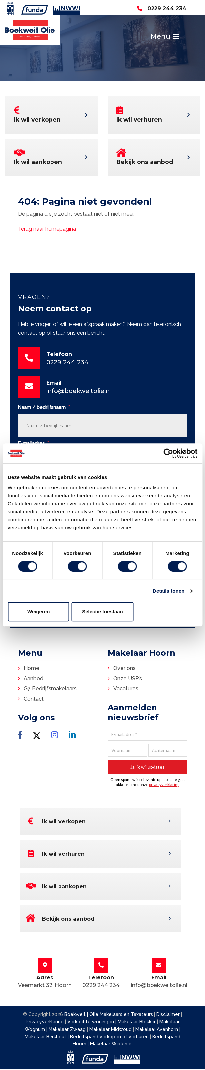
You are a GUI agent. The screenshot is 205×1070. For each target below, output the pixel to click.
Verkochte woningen (91, 1023)
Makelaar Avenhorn (157, 1030)
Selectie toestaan (102, 611)
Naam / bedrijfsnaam (44, 409)
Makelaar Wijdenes (111, 1045)
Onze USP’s (127, 680)
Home (31, 670)
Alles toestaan (166, 611)
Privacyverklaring (45, 1023)
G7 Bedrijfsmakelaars (50, 690)
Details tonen (168, 591)
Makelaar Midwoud (111, 1030)
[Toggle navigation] (172, 37)
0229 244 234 (161, 8)
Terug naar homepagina (47, 231)
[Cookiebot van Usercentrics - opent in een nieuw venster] (168, 453)
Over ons (124, 670)
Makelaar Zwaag (68, 1030)
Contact (34, 701)
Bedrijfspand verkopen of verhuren (110, 1037)
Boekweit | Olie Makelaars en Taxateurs (108, 1015)
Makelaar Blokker (137, 1023)
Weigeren (38, 611)
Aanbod (33, 680)
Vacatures (125, 690)
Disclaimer (168, 1015)
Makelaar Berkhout (46, 1037)
